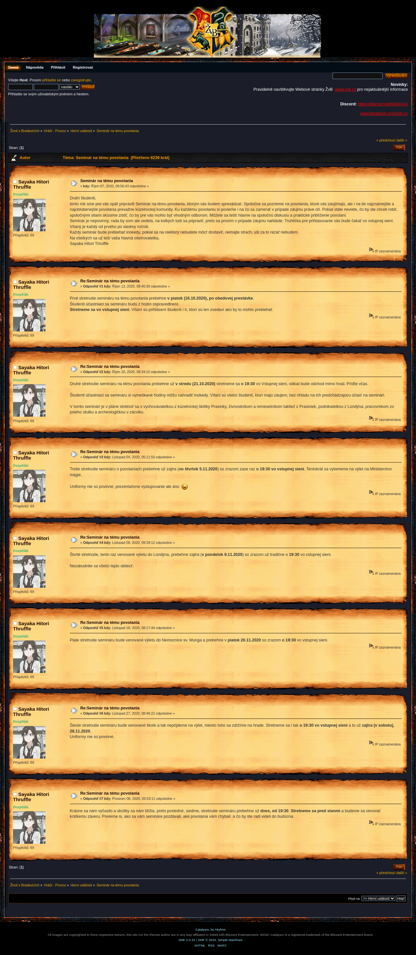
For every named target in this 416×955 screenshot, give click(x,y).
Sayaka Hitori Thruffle (31, 184)
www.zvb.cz (345, 89)
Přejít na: (354, 898)
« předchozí (386, 140)
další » (401, 140)
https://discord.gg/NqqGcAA (383, 104)
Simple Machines (230, 940)
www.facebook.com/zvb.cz (384, 113)
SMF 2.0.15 (186, 940)
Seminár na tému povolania (106, 181)
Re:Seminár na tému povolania (109, 281)
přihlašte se (51, 80)
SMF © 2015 (207, 940)
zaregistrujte (81, 80)
